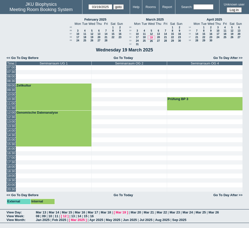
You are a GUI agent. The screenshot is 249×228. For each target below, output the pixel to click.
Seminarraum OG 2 (129, 63)
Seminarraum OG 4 (205, 63)
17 (77, 37)
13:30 (11, 126)
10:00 (11, 94)
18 (84, 37)
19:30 (11, 180)
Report (167, 7)
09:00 (11, 85)
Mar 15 (67, 212)
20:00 (11, 185)
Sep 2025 (179, 220)
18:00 (11, 167)
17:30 (11, 162)
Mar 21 (149, 212)
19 (91, 37)
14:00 (11, 130)
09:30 (11, 90)
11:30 (11, 108)
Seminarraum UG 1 (54, 63)
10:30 (11, 99)
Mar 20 (136, 212)
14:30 (11, 135)
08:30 (11, 81)
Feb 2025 (59, 220)
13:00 (11, 121)
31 (137, 44)
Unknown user (234, 4)
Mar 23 (175, 212)
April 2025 (214, 19)
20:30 (11, 189)
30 (179, 40)
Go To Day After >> (227, 58)
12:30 (11, 117)
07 (71, 34)
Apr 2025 (96, 220)
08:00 (11, 76)
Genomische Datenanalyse (37, 112)
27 (98, 40)
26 (91, 40)
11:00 (11, 103)
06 (71, 30)
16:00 (11, 148)
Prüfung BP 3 (178, 99)
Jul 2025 (146, 220)
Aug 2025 (162, 220)
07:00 (11, 67)
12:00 (11, 112)
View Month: (16, 220)
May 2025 (113, 220)
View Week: (15, 216)
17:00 (11, 158)
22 (112, 37)
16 (119, 34)
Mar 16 (80, 212)
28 (105, 40)
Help (136, 7)
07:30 (11, 72)
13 (98, 34)
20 (98, 37)
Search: (186, 7)
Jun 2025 (130, 220)
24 (77, 40)
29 (172, 40)
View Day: (14, 212)
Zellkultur (24, 85)
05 (71, 27)
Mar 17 (93, 212)
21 (105, 37)
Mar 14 (54, 212)
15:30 (11, 144)
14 (105, 34)
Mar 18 (106, 212)
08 (71, 37)
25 (84, 40)
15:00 (11, 139)
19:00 (11, 176)
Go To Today (123, 58)
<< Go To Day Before (23, 58)
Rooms (151, 7)
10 (77, 34)
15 (112, 34)
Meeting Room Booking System (41, 9)
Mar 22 (162, 212)
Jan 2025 (43, 220)
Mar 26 (213, 212)
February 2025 (95, 19)
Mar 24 (188, 212)
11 (84, 34)
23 (119, 37)
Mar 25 (201, 212)
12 (91, 34)
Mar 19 (121, 212)
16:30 (11, 153)
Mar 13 (41, 212)
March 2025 (155, 19)
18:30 (11, 171)
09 (71, 40)
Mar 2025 (78, 220)
